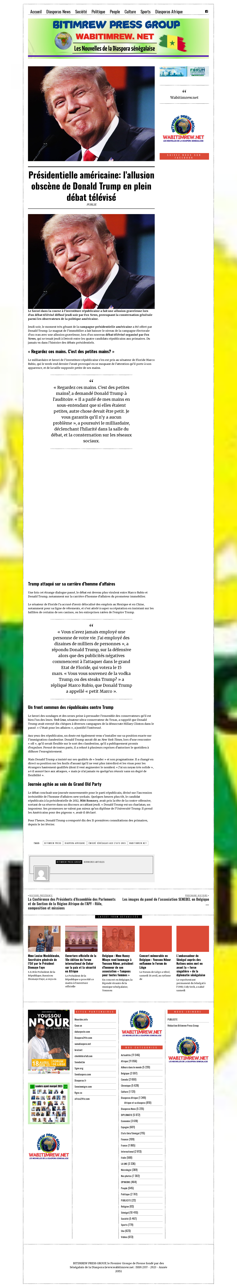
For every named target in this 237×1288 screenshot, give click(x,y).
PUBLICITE (126, 1200)
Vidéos (124, 1237)
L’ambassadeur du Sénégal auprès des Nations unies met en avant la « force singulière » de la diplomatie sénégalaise (190, 965)
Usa (123, 1231)
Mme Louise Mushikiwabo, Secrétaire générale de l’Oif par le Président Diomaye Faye (44, 961)
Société (125, 1219)
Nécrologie (126, 1170)
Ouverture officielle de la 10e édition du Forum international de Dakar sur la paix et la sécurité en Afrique (80, 963)
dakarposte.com (83, 1032)
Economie (125, 1121)
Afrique (125, 1061)
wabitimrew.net (138, 843)
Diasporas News (129, 1109)
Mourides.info (81, 1019)
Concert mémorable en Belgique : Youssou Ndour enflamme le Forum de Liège (155, 961)
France (124, 1145)
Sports (124, 1225)
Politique (125, 1194)
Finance (124, 1139)
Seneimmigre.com (84, 1086)
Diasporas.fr (81, 1080)
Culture (124, 1092)
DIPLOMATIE (127, 1115)
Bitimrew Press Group (69, 862)
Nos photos (126, 1176)
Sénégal (125, 1212)
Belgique (125, 1073)
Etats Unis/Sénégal (130, 1133)
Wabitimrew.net (184, 97)
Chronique (126, 1085)
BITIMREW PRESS (52, 843)
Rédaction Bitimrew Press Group (184, 1025)
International (127, 1151)
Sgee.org (79, 1068)
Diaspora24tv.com (84, 1038)
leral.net (79, 1050)
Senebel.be (80, 1062)
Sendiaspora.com (83, 1074)
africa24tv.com (82, 1099)
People (124, 1188)
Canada (124, 1079)
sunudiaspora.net (83, 1044)
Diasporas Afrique (130, 1098)
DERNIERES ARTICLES (94, 862)
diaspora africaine (75, 843)
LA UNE (124, 1164)
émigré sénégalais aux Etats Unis (107, 843)
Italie (123, 1158)
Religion (125, 1206)
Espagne (125, 1127)
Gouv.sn (78, 1025)
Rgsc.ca (78, 1093)
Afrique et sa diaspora (135, 1103)
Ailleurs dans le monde (132, 1067)
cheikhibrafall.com (84, 1056)
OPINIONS (126, 1182)
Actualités (126, 1055)
